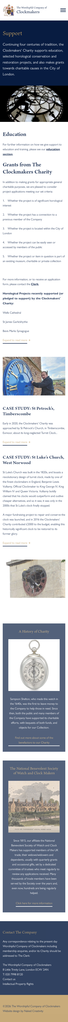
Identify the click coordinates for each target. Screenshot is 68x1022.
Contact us (9, 979)
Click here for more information (34, 904)
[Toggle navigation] (63, 10)
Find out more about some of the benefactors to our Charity (34, 740)
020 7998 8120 (14, 974)
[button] (15, 341)
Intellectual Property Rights (18, 984)
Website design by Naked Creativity (23, 1011)
